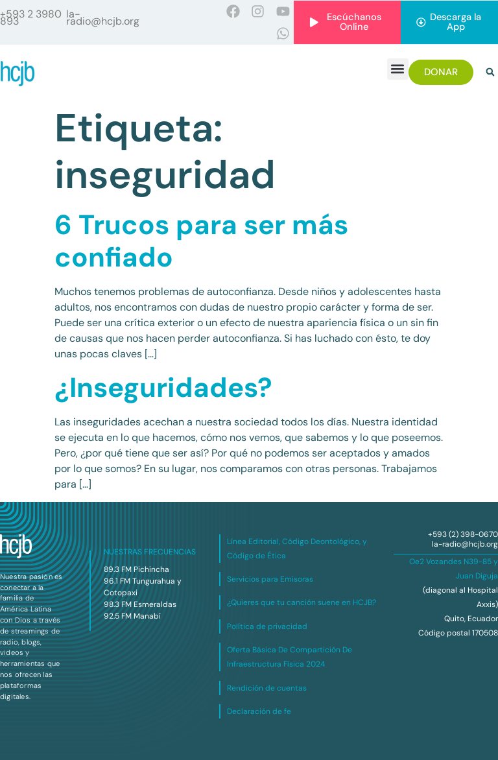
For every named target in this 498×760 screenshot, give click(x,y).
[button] (398, 69)
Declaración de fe (259, 711)
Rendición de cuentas (267, 688)
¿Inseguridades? (163, 387)
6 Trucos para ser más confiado (201, 241)
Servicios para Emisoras (270, 579)
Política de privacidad (267, 626)
